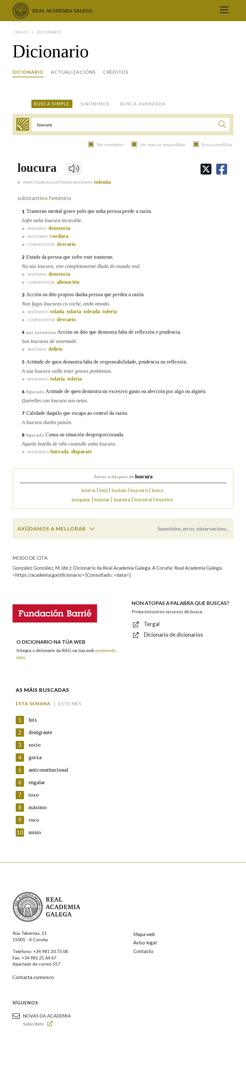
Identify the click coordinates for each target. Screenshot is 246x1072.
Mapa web (144, 934)
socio (35, 745)
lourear (102, 499)
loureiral (143, 499)
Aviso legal (145, 942)
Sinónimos (95, 103)
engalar (37, 782)
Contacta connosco (33, 977)
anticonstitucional (48, 770)
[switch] (92, 528)
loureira (121, 499)
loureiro (164, 499)
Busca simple (52, 103)
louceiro (139, 490)
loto (103, 490)
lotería (88, 490)
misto (35, 832)
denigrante (40, 732)
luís (33, 720)
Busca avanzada (143, 103)
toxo (34, 795)
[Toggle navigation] (224, 10)
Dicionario (28, 72)
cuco (34, 820)
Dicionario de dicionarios (173, 634)
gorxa (35, 757)
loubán (119, 490)
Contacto (143, 951)
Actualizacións (73, 72)
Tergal (152, 624)
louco (158, 490)
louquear (81, 499)
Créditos (115, 72)
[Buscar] (222, 125)
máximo (38, 807)
